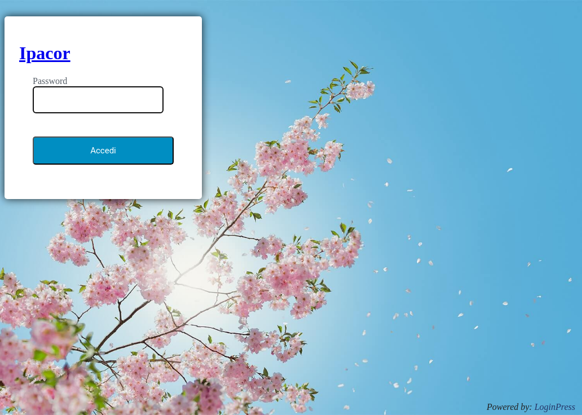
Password (50, 81)
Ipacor (44, 53)
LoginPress (555, 407)
